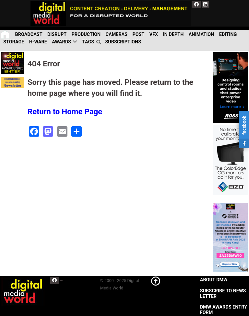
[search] (99, 42)
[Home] (5, 34)
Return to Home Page (65, 111)
